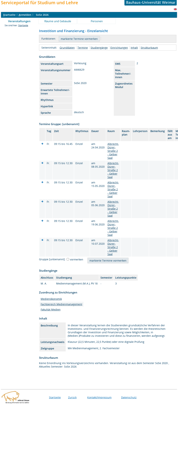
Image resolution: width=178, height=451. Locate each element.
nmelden (25, 15)
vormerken (76, 259)
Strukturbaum (149, 47)
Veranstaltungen (19, 21)
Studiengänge (99, 47)
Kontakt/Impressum (99, 397)
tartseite (9, 15)
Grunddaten (67, 47)
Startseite (23, 25)
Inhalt (134, 47)
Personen (97, 21)
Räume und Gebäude (57, 21)
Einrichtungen (119, 47)
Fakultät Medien (51, 309)
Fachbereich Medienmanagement (61, 304)
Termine (82, 47)
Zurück (72, 397)
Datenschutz (129, 397)
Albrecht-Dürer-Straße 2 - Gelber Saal (113, 151)
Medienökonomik (51, 299)
